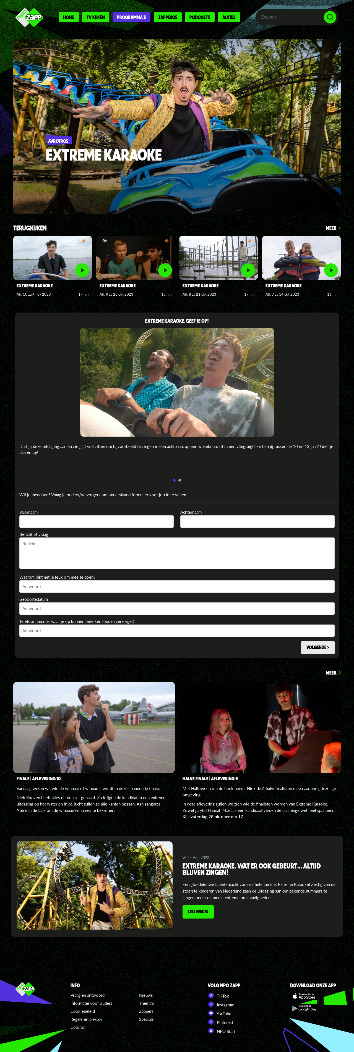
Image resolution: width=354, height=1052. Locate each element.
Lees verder (199, 913)
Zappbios (167, 17)
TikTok (218, 995)
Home (68, 17)
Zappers (146, 1011)
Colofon (78, 1027)
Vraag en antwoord (88, 995)
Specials (146, 1019)
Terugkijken (30, 228)
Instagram (221, 1004)
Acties (229, 17)
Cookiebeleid (83, 1011)
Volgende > (317, 648)
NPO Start (221, 1030)
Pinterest (220, 1022)
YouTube (219, 1013)
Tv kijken (96, 17)
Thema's (146, 1003)
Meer (331, 228)
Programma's (131, 17)
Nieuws (146, 995)
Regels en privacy (86, 1019)
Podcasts (199, 17)
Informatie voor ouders (91, 1003)
